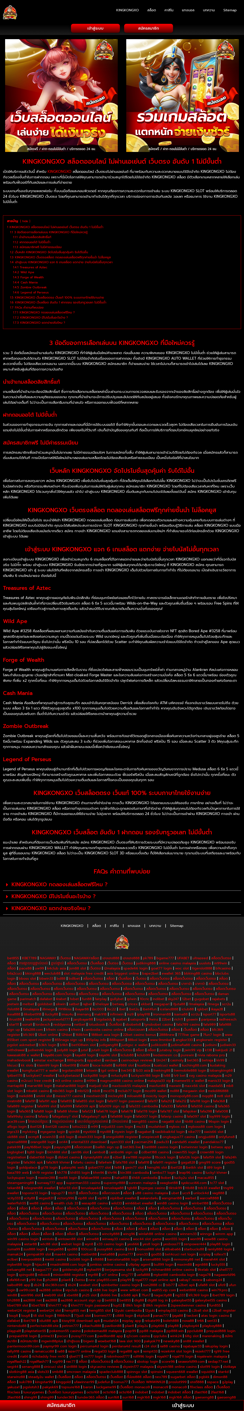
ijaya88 (177, 1315)
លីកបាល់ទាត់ (119, 1121)
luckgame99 (106, 1387)
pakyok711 (152, 1341)
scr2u (226, 1004)
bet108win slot (83, 1045)
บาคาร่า (186, 983)
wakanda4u (149, 1198)
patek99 (14, 1147)
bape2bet (150, 973)
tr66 (200, 1320)
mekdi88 (26, 1096)
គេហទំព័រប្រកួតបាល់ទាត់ (92, 1121)
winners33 (188, 1234)
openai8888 (17, 1142)
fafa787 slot (169, 1111)
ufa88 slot (206, 1285)
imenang (84, 1014)
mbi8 (96, 1091)
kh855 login (80, 1172)
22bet (166, 1019)
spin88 (74, 1131)
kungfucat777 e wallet (40, 1070)
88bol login (137, 1039)
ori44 (63, 1142)
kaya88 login (85, 1055)
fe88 (118, 1167)
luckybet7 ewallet (40, 1075)
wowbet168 (107, 1341)
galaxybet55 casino (211, 1300)
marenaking (211, 1336)
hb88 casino (194, 1121)
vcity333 (13, 1198)
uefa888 (143, 1274)
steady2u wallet (41, 1377)
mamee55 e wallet (189, 1080)
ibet (122, 1009)
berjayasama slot (118, 1269)
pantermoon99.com (23, 1346)
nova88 (188, 1320)
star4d (223, 1371)
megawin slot (194, 1091)
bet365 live (132, 1147)
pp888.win (175, 1331)
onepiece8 (150, 1136)
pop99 (130, 1331)
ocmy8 (33, 1136)
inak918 (100, 1014)
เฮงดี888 (197, 1382)
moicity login (156, 1096)
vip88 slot (86, 1198)
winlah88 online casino (157, 1234)
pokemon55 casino (65, 1331)
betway (118, 1004)
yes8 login (151, 1244)
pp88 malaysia (151, 1331)
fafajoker (190, 1111)
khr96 (112, 1172)
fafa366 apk (33, 1162)
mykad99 (94, 1269)
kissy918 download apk (81, 1320)
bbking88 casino (198, 973)
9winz (153, 1019)
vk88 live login (105, 1290)
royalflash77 (39, 1361)
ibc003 (98, 1009)
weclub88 (52, 973)
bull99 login (164, 1264)
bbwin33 (46, 978)
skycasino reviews (104, 1366)
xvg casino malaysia (205, 1075)
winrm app (224, 1234)
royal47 (163, 1356)
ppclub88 (195, 1331)
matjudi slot (98, 1085)
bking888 (33, 973)
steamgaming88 (20, 1182)
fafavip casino (172, 1116)
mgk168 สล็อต (180, 1397)
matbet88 (89, 1254)
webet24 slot (50, 1310)
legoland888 (72, 1070)
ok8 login (66, 1136)
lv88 (166, 1075)
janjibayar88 (83, 1019)
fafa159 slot (212, 1157)
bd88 (61, 978)
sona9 (27, 1024)
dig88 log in (157, 1300)
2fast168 (200, 1392)
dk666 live (108, 1295)
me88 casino (55, 1259)
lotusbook (97, 1024)
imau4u (67, 1014)
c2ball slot (200, 1310)
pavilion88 (113, 1325)
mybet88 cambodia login (174, 1274)
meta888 (107, 1254)
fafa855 (66, 1101)
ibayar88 (82, 1009)
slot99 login (210, 1366)
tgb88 (132, 1188)
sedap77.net (218, 1361)
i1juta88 (179, 1004)
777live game (189, 1034)
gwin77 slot (134, 1167)
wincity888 (111, 1234)
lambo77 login (164, 1172)
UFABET (183, 958)
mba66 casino (37, 1091)
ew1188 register (139, 1157)
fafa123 (87, 1111)
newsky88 (171, 1341)
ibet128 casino (57, 1126)
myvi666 (89, 1131)
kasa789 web (18, 1172)
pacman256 (143, 1142)
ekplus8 (143, 1315)
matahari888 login (70, 1085)
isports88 (227, 1014)
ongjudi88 (206, 1136)
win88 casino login (172, 1203)
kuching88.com (194, 1065)
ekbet (146, 1004)
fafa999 (66, 1106)
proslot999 (178, 1382)
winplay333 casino (173, 1310)
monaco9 (160, 1387)
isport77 (209, 1014)
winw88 (92, 1239)
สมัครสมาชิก (29, 1341)
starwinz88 (16, 1377)
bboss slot (27, 978)
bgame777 (165, 958)
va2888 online (50, 1290)
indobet (141, 1392)
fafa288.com (33, 1029)
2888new (166, 1034)
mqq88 (208, 1096)
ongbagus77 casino (178, 1136)
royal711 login (183, 1356)
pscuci (62, 1336)
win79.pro (219, 1290)
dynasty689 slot (96, 1157)
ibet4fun (150, 1009)
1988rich (64, 1315)
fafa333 (167, 1106)
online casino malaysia (177, 963)
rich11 (178, 1019)
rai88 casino (170, 1346)
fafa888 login (121, 1116)
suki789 (25, 1382)
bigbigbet (15, 1152)
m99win (220, 963)
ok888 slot (16, 1136)
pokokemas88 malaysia (103, 1331)
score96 (168, 1361)
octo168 (93, 1392)
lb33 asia (143, 1070)
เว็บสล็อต (97, 963)
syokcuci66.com (194, 1182)
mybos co (177, 1126)
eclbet (12, 1259)
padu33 (162, 1142)
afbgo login (17, 1126)
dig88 (139, 1300)
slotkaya (229, 1366)
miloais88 (134, 1096)
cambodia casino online (104, 1029)
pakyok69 (50, 1387)
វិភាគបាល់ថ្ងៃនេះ (38, 1121)
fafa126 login (189, 1157)
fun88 (87, 999)
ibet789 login (223, 1295)
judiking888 (146, 963)
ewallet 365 (171, 973)
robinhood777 (118, 1356)
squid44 (208, 1371)
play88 (173, 1325)
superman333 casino (83, 1182)
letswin (92, 1070)
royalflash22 (16, 1361)
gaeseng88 (204, 1397)
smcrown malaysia (81, 1371)
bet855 (13, 958)
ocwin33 (48, 1136)
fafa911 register (165, 1162)
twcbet (192, 1315)
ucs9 (186, 1193)
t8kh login (133, 1305)
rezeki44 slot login (176, 1351)
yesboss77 (171, 1244)
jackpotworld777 (56, 1019)
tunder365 (65, 1397)
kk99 (220, 1060)
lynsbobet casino (158, 1024)
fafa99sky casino (21, 1116)
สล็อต (151, 10)
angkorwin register (211, 1039)
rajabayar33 (192, 1346)
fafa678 (127, 1111)
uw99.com (27, 1290)
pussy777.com (82, 1336)
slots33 (43, 1371)
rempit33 (150, 1351)
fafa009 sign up (112, 1106)
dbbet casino (69, 1157)
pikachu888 (91, 1325)
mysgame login (52, 1131)
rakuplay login (216, 1346)
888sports (75, 1060)
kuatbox (144, 1065)
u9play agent (139, 1264)
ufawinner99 (84, 1382)
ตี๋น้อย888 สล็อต (139, 1377)
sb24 (38, 1285)
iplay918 (143, 1014)
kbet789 (38, 1305)
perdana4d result (126, 1346)
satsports (138, 1019)
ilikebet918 (32, 1014)
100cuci (87, 1249)
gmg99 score (210, 1162)
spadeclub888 (111, 1371)
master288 (46, 1177)
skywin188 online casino (177, 1366)
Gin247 (161, 1060)
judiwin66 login (41, 1050)
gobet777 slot (99, 1167)
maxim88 (184, 1264)
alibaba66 (173, 1249)
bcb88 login (79, 1259)
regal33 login (105, 1351)
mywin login (124, 1131)
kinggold (63, 1382)
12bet (186, 999)
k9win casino (57, 1029)
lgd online (109, 1070)
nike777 (194, 1131)
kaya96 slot (108, 1055)
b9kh (64, 1045)
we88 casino (39, 1203)
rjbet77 (75, 1356)
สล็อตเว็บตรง (221, 958)
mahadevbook (19, 1060)
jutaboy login (170, 1050)
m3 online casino (69, 1080)
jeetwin (13, 1004)
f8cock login (165, 1157)
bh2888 (13, 1300)
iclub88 (188, 1009)
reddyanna (62, 1024)
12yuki (150, 1310)
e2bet (117, 1157)
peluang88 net (19, 1269)
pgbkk (204, 1377)
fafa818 (143, 1162)
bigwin (88, 1341)
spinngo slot (136, 1371)
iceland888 (169, 1009)
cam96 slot (80, 1152)
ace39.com (16, 1121)
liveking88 (161, 1070)
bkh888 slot (57, 1152)
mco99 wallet (156, 1091)
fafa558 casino (202, 1106)
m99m (92, 1080)
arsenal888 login (156, 1259)
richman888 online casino (172, 1269)
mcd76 (109, 1091)
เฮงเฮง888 (110, 958)
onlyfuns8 (226, 1136)
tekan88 (14, 1188)
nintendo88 (17, 1325)
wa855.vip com (164, 1290)
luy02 (117, 1305)
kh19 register (43, 1172)
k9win (76, 1029)
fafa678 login (107, 1111)
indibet (159, 999)
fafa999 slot (47, 1106)
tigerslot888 (202, 968)
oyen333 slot (120, 1142)
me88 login (67, 1177)
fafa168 (181, 1106)
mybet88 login (19, 1264)
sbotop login (147, 1361)
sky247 (173, 999)
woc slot (182, 968)
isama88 (181, 1014)
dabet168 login (41, 1157)
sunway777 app (50, 1182)
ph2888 (51, 1279)
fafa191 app (48, 1101)
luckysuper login (21, 1177)
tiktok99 (175, 1188)
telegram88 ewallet (40, 1188)
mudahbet (157, 1126)
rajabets (218, 999)
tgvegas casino (152, 1188)
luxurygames (33, 1392)
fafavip (43, 1116)
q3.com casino (138, 1336)
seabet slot (88, 1285)
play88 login (220, 1244)
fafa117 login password (125, 1101)
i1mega (213, 1004)
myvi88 (105, 1131)
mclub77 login (129, 1091)
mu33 (140, 1126)
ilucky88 (51, 1014)
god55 (156, 1254)
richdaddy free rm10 (49, 1356)
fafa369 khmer (58, 1162)
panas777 (161, 1315)
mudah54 (111, 1320)
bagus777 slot (47, 1269)
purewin (187, 1055)
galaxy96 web (73, 1167)
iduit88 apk (48, 1320)
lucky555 (218, 1264)
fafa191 (30, 1101)
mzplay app (131, 1320)
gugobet (201, 999)
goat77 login (161, 968)
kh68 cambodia (144, 1177)
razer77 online (79, 1351)
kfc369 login (199, 1295)
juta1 (84, 1050)
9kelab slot (206, 1269)
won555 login (176, 1239)
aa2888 (51, 1300)
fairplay (101, 999)
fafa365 (25, 1111)
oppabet (94, 1060)
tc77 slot (217, 1182)
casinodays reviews (137, 1060)
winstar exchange (49, 1060)
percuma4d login (94, 1346)
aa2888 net (32, 1300)
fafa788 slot (125, 1162)
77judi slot (82, 1315)
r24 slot (150, 1346)
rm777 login (93, 1356)
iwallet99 (32, 1019)
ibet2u (134, 1009)
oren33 (142, 1254)
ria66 (24, 1356)
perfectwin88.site (44, 1325)
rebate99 (152, 1320)
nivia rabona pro (211, 1055)
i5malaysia (31, 1009)
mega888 (56, 1249)
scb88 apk (129, 1295)
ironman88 (162, 1014)
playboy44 (190, 1325)
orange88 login (43, 1142)
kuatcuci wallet (166, 1065)
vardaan (111, 1060)
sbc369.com (55, 1285)
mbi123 (83, 1091)
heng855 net (75, 1310)
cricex (133, 1004)
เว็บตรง (65, 958)
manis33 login (219, 1080)
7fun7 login (212, 1034)
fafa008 (221, 1111)
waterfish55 (16, 1203)
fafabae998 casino (96, 1177)
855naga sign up (69, 1039)
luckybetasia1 (69, 1075)
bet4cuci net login (180, 1254)
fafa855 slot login (89, 1101)
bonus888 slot (149, 1249)
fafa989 (209, 1024)
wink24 (176, 1336)
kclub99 (143, 1055)
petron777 (70, 1325)
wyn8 (89, 1244)
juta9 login (100, 1050)
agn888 (201, 1264)
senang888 (31, 1366)
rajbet (87, 1004)
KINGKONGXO (127, 10)
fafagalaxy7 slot (65, 1116)
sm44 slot (44, 1096)
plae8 (66, 1279)
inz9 (130, 1014)
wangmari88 (172, 1198)
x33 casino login (110, 1244)
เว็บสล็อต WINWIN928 (148, 1382)
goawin (192, 1019)
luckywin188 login (145, 1075)
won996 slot (30, 1295)
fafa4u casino (84, 1162)
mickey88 (116, 1096)
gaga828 (188, 1162)
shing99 (30, 1397)
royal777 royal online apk (155, 1279)
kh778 (62, 1172)
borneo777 (103, 1315)
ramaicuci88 (44, 1351)
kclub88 (127, 1055)
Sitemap (230, 10)
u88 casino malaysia (151, 1193)
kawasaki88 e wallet (23, 1055)
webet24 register (21, 1310)
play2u (142, 1325)
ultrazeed (200, 958)
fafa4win (105, 1162)
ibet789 (29, 1320)
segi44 (12, 1366)
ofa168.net (17, 1279)
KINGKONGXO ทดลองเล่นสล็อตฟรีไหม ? (59, 885)
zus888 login (34, 1249)
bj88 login (35, 1152)
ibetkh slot (194, 1167)
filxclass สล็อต (201, 1387)
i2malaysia (112, 968)
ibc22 (111, 1009)
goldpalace (28, 1167)
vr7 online (109, 1274)
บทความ (209, 10)
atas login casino (215, 1315)
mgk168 (143, 1397)
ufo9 (222, 1285)
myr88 (93, 1274)
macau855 (205, 1177)
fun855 (215, 1305)
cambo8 (98, 1152)
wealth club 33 (66, 1203)
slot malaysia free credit (84, 973)
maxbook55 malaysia (129, 1085)
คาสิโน (169, 10)
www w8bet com (134, 1290)
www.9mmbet (161, 1039)
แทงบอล (188, 10)
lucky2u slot (184, 1177)
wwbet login (71, 1244)
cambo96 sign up (123, 1152)
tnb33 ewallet (209, 1188)
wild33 (116, 1203)
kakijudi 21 (223, 1050)
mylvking (29, 1131)
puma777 (125, 1254)
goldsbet (44, 1004)
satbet (74, 1004)
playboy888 (212, 1325)
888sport (117, 1039)
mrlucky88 (119, 1075)
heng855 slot (100, 1310)
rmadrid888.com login (68, 1264)
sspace (213, 1382)
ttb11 (71, 1193)
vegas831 (46, 1198)
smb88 (57, 1371)
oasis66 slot (214, 1131)
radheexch (228, 1019)
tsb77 (170, 1285)
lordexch (42, 1024)
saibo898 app (18, 1285)
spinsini (156, 1371)
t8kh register (156, 1305)
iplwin (132, 999)
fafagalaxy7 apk (94, 1116)
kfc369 (28, 1034)
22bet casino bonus (139, 1034)
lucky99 (141, 1269)
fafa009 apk (85, 1106)
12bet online (48, 1034)
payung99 (62, 1147)
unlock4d (201, 1193)
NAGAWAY (48, 958)
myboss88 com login (205, 1126)
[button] (122, 885)
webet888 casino (193, 1290)
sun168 (113, 1397)
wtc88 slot (49, 1244)
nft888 (98, 1259)
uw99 (39, 968)
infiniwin (117, 1014)
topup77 (58, 1193)
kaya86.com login (57, 1055)
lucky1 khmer (216, 1172)
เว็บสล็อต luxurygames (65, 1392)
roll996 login (143, 1356)
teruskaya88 (114, 1188)
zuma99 (13, 1249)
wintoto (48, 1239)
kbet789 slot (17, 1305)
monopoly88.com (184, 1096)
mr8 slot (223, 1096)
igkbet (202, 1009)
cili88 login (124, 1315)
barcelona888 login (123, 1259)
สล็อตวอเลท (136, 1029)
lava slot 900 (130, 1341)
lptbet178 (15, 1075)
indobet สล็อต (179, 1392)
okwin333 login (90, 1136)
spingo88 (26, 1274)
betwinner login (194, 1147)
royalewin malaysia (212, 1356)
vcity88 (29, 1198)
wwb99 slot (53, 1295)
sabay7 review (191, 1279)
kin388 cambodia (134, 1172)
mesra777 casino (69, 1096)
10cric (144, 999)
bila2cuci (14, 973)
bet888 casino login (161, 1147)
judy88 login (67, 1050)
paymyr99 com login (60, 1346)
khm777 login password (90, 1305)
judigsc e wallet (134, 1045)
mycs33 (13, 1131)
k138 (208, 1050)
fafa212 (166, 1101)
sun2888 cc (152, 1285)
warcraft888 (209, 1198)
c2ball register (224, 1310)
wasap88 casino (94, 1203)
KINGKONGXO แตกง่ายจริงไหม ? (51, 908)
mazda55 (215, 1085)
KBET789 (29, 958)
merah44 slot (214, 1259)
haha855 (121, 1177)
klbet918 (69, 1065)
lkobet (166, 1177)
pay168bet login (37, 1147)
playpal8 (14, 1331)
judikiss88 (159, 1045)
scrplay (205, 1254)
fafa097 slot (196, 1116)
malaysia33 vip (159, 1080)
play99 (125, 1279)
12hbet (66, 1034)
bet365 (193, 1060)
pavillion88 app (110, 1336)
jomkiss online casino (107, 1264)
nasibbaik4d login (170, 1131)
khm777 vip (58, 1305)
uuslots (205, 963)
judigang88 (108, 1045)
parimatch (28, 999)
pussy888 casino (111, 1249)
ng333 (180, 1295)
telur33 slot (68, 1188)
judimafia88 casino (186, 1045)
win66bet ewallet (139, 1203)
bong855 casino (145, 1121)
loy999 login (219, 1116)
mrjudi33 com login (117, 1126)
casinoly (177, 1060)
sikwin (61, 1004)
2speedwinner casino (188, 1305)
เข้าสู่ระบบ (73, 1341)
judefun (104, 1382)
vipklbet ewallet (123, 1198)
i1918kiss (65, 1009)
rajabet (121, 1019)
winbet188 (200, 1203)
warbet (190, 1198)
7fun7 (145, 1295)
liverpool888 (31, 1259)
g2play (227, 1382)
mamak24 (15, 1254)
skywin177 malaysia (138, 1366)
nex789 (161, 1377)
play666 (158, 1325)
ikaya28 (217, 1009)
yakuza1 (13, 1387)
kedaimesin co (165, 1055)
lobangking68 (221, 1070)
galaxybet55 (181, 1300)
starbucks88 (194, 1249)
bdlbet (74, 978)
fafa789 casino (188, 1024)
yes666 (133, 1244)
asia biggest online (123, 973)
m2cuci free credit (36, 1080)
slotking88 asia (21, 1371)
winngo (206, 1234)
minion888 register (69, 1274)
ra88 (61, 1351)
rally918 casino (19, 1351)
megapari (162, 1004)
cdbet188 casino (155, 1152)
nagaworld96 (224, 1274)
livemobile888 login (190, 1070)
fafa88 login (44, 1111)
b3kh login (48, 1045)
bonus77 (120, 1382)
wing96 (129, 1234)
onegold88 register (122, 1136)
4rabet (61, 999)
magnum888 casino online (122, 1080)
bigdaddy (104, 1019)
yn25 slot (89, 1295)
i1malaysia (196, 1004)
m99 (94, 1126)
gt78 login (49, 1167)
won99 (195, 1239)
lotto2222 (79, 1126)
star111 (14, 1024)
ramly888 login (219, 1249)
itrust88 (15, 1019)
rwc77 (70, 1361)
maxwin (175, 1085)
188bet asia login (105, 1034)
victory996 (65, 1198)
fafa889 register (20, 1106)
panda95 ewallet (186, 1142)
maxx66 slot (194, 1085)
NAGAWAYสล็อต (86, 958)
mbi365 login (63, 1091)
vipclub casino (77, 1290)
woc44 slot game (147, 1239)
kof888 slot (125, 1065)
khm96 (98, 1172)
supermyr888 (114, 1182)
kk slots (27, 1065)
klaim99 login (48, 1065)
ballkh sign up (107, 1147)
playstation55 (35, 1331)
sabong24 (214, 1279)
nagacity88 (163, 1295)
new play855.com (102, 1279)
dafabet (46, 999)
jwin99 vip (193, 1050)
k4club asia (56, 968)
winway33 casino (116, 1239)
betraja (207, 1060)
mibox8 (44, 1274)
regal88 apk (129, 1351)
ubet (175, 1193)
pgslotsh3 (31, 1387)
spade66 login (135, 968)
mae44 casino (66, 1254)
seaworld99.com (191, 1361)
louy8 (13, 1315)
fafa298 (206, 1111)
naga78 (205, 1274)
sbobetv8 (133, 1024)
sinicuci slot (53, 1366)
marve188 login (39, 1085)
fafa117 (153, 1101)
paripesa (208, 1019)
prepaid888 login (220, 1331)
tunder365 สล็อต (91, 1397)
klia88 (84, 1065)
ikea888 (13, 1014)
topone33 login (35, 1193)
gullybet (117, 999)
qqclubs (160, 1336)
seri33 (212, 1320)
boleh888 (171, 1320)
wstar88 (30, 1244)
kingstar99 (44, 1382)
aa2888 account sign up (81, 1300)
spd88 (72, 1249)
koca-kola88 (102, 1065)
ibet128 (36, 1126)
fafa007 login (146, 1116)
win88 (12, 1295)
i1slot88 (13, 1009)
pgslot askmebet (21, 1045)
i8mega (48, 1009)
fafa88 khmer (68, 1111)
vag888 (218, 1193)
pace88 (25, 968)
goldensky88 (72, 1269)
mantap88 (15, 1085)
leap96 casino (190, 1172)
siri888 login (76, 1366)
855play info (96, 1039)
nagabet (145, 1131)
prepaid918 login (23, 1336)
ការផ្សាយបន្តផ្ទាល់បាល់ (33, 963)
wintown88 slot (70, 1239)
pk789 (148, 958)
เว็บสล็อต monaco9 (134, 1387)
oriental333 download (89, 1142)
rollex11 (220, 1254)
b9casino (223, 968)
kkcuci (12, 1065)
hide (25, 221)
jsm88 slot (77, 968)
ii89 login (214, 1167)
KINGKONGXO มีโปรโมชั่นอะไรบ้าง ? (53, 896)
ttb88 (189, 1188)
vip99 (102, 1198)
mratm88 (14, 1101)
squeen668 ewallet (182, 1371)
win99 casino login (23, 1239)
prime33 (47, 1336)
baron (88, 1387)
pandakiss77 (213, 1142)
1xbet (74, 999)
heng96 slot (157, 1167)
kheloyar (102, 1004)
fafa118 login (200, 1101)
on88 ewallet (193, 1341)
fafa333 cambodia (143, 1106)
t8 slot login (43, 1315)
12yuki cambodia (128, 1310)
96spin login (218, 1121)
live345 (126, 1070)
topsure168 (70, 1387)
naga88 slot (171, 1121)
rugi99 (57, 1361)
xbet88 (72, 1295)
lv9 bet (180, 1075)
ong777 (127, 1274)
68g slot (192, 1336)
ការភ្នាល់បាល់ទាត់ (63, 1121)
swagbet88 (169, 1182)
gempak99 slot (38, 1254)
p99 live (35, 1279)
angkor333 (184, 1039)
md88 (174, 1091)
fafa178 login (146, 1111)
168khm (81, 1034)
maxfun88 (157, 1085)
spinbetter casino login (120, 1285)
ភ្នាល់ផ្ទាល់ (57, 963)
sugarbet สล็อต (183, 1377)
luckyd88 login (95, 1075)
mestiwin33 (95, 1096)
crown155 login (184, 1152)
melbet (28, 1004)
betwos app (221, 1147)
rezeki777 (203, 1351)
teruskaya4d (91, 1188)
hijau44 (41, 1264)
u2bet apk (186, 1285)
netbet (79, 1024)
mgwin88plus (52, 1341)
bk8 (131, 1249)
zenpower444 (195, 1244)
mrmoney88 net (187, 1259)
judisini (211, 1045)
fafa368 (219, 1101)
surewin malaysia (142, 1182)
